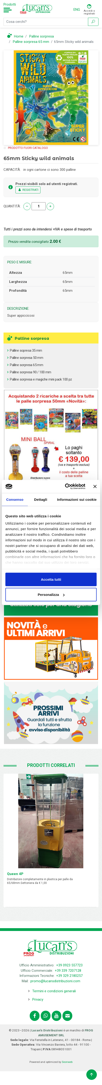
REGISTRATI (28, 190)
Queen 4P (15, 874)
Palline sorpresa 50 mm (26, 358)
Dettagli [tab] (40, 499)
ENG (76, 9)
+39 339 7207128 (68, 970)
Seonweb (67, 1062)
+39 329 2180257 (69, 976)
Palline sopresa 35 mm (26, 350)
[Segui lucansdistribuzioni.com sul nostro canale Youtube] (57, 1016)
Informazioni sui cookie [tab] (77, 499)
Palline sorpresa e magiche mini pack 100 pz (41, 379)
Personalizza (51, 595)
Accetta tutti (51, 579)
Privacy (37, 999)
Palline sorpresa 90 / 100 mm (30, 372)
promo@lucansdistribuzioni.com (55, 981)
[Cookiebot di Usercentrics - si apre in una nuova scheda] (65, 487)
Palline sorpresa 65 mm (26, 365)
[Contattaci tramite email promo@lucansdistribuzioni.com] (67, 1016)
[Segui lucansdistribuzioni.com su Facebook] (35, 1016)
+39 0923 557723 (69, 965)
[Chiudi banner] (95, 486)
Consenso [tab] (14, 499)
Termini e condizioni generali (54, 991)
